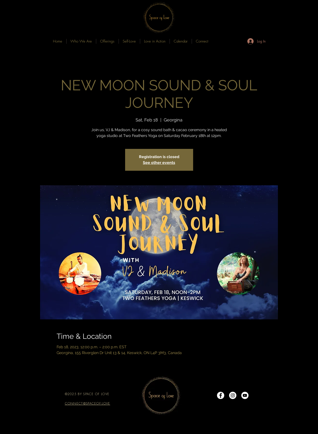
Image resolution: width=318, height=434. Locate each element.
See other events (159, 162)
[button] (107, 41)
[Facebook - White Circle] (220, 395)
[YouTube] (245, 395)
